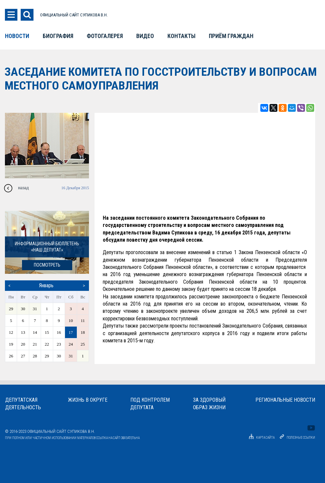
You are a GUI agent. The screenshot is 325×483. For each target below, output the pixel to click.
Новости (17, 36)
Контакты (181, 36)
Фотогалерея (105, 36)
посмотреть (47, 265)
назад (23, 187)
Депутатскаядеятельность (23, 404)
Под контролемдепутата (150, 404)
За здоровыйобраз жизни (209, 404)
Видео (145, 36)
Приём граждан (231, 36)
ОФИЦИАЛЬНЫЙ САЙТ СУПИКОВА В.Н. (74, 14)
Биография (58, 36)
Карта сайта (260, 437)
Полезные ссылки (301, 437)
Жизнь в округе (87, 400)
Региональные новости (285, 400)
